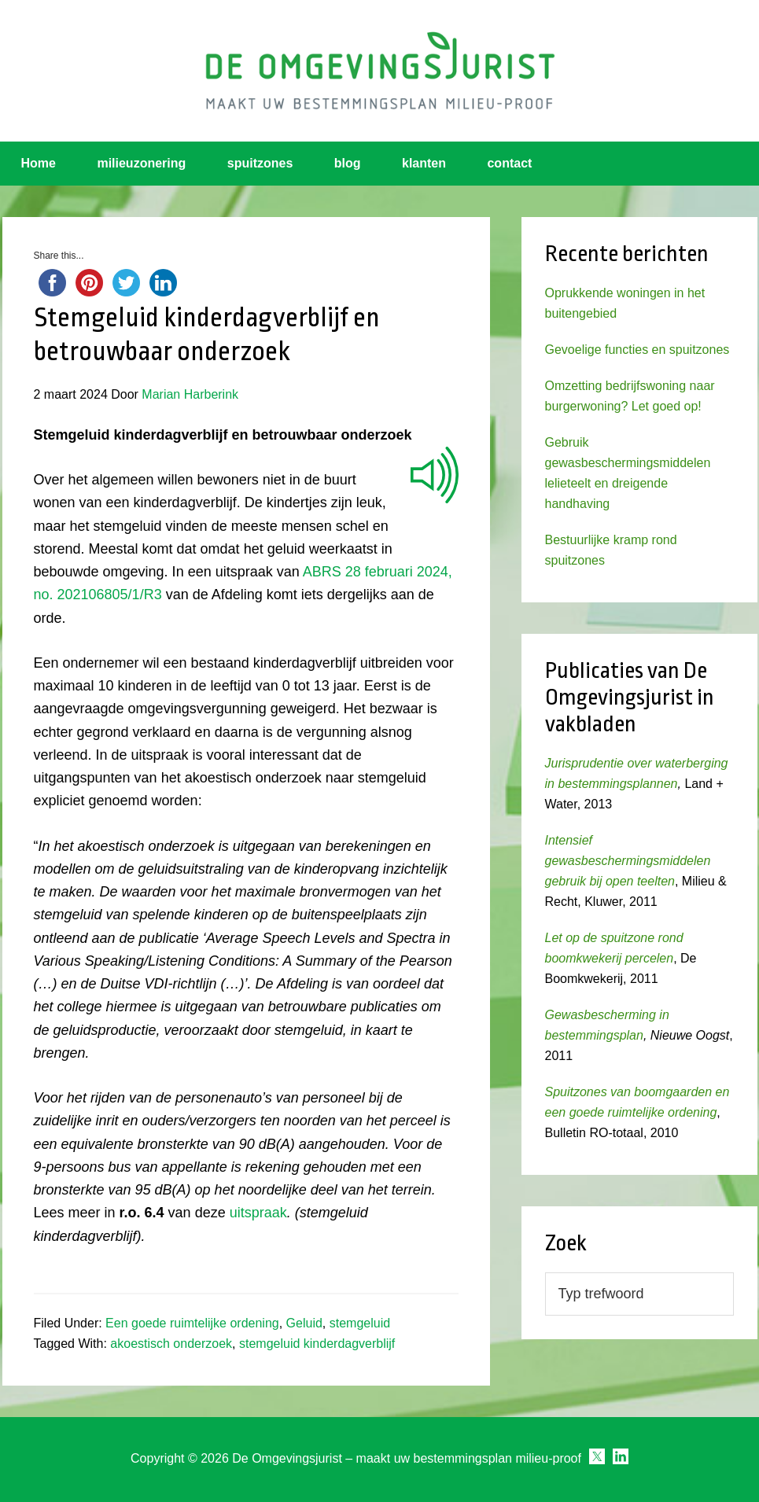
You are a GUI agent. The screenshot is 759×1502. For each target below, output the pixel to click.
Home (38, 163)
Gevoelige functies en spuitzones (637, 349)
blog (347, 163)
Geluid (304, 1323)
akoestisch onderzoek (171, 1343)
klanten (424, 163)
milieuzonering (141, 163)
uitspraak (258, 1212)
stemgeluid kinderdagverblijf (317, 1343)
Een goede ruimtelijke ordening (192, 1323)
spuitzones (260, 163)
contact (509, 163)
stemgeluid (360, 1323)
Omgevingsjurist (379, 70)
